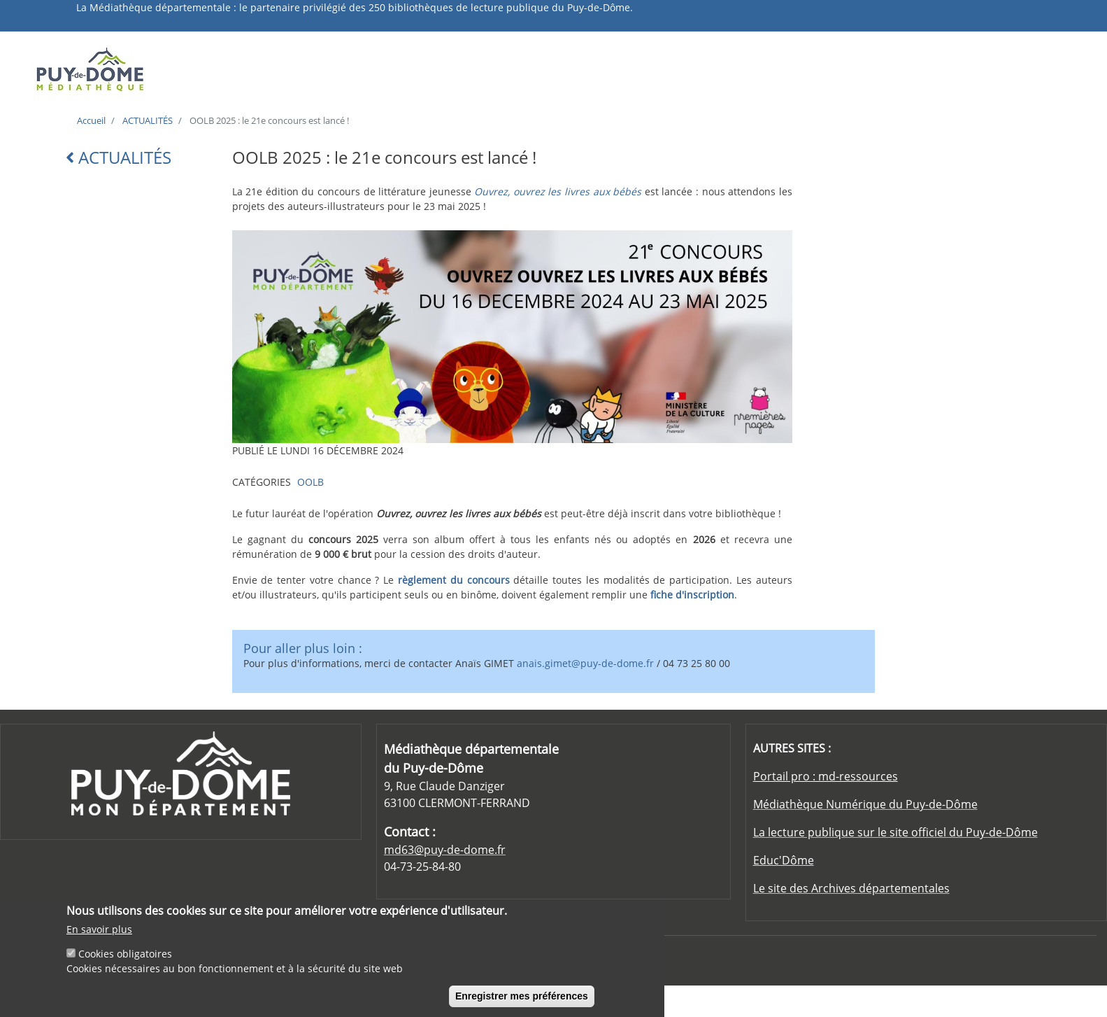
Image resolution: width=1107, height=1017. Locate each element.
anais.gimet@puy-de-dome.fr (585, 663)
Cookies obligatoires (125, 955)
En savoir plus (99, 931)
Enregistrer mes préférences (521, 998)
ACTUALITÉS (147, 120)
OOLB (310, 482)
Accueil (91, 120)
